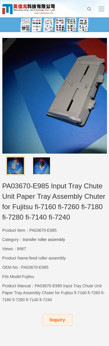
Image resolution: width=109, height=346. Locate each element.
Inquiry (57, 319)
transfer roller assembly (44, 239)
